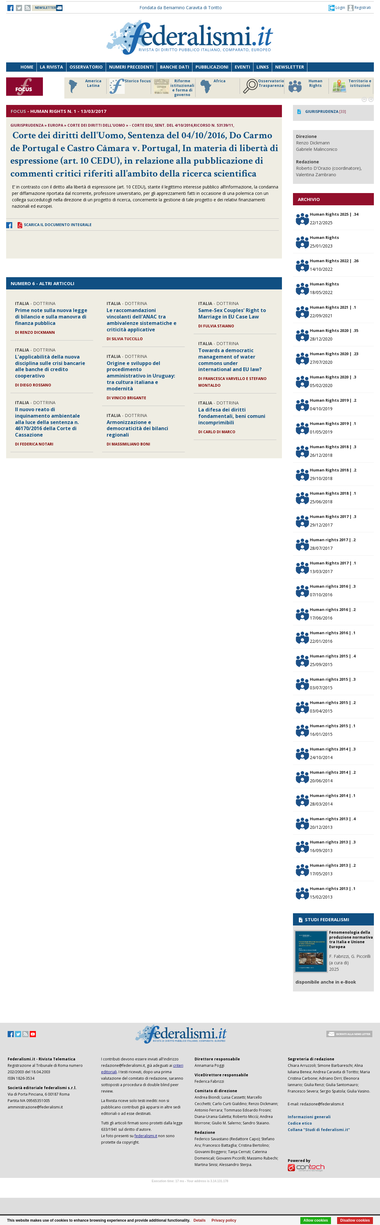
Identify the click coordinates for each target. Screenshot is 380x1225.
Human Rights (304, 86)
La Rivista (51, 67)
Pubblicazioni (212, 67)
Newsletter (289, 67)
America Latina (83, 86)
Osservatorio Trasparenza (263, 86)
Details (200, 1220)
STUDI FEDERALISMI (323, 919)
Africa (212, 86)
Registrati (359, 8)
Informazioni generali (309, 1116)
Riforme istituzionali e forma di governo (174, 88)
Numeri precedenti (131, 67)
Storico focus (130, 86)
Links (262, 67)
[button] (336, 8)
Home (27, 67)
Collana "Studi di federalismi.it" (319, 1129)
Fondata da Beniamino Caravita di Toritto (180, 7)
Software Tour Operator (190, 1188)
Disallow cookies (355, 1220)
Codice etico (300, 1123)
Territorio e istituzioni (351, 86)
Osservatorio (86, 67)
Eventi (242, 67)
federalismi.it (146, 1135)
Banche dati (174, 67)
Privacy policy (223, 1220)
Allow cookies (315, 1220)
